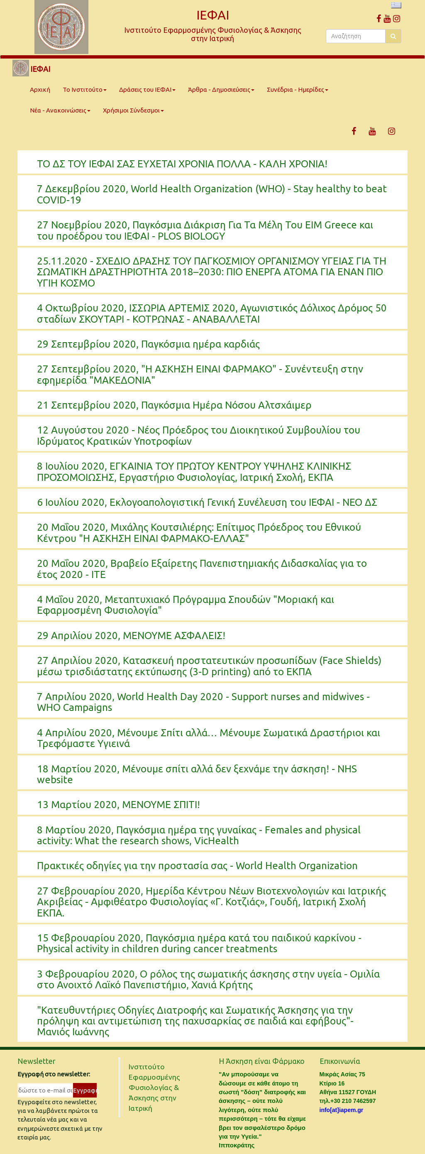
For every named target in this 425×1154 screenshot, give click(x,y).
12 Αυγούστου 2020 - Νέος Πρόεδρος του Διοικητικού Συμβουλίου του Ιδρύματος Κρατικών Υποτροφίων (198, 435)
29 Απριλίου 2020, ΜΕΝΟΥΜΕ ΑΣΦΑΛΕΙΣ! (131, 635)
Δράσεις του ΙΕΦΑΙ (147, 89)
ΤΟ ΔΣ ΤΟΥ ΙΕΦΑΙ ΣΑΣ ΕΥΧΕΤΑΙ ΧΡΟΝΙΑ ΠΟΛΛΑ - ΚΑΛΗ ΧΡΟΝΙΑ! (182, 163)
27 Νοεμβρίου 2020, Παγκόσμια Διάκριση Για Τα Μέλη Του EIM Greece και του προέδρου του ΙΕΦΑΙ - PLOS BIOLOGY (205, 230)
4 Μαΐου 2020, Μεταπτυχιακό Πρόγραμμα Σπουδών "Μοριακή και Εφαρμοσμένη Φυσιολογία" (185, 605)
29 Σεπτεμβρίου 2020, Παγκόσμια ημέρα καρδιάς (148, 344)
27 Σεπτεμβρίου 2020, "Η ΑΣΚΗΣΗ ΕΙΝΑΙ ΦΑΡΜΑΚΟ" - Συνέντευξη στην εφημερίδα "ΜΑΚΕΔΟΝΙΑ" (200, 374)
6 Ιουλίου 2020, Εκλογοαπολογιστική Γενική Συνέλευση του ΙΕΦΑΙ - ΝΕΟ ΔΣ (207, 502)
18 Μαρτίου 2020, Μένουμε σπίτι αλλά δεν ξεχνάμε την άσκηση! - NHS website (197, 774)
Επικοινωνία (340, 1061)
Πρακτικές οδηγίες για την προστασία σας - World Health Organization (197, 865)
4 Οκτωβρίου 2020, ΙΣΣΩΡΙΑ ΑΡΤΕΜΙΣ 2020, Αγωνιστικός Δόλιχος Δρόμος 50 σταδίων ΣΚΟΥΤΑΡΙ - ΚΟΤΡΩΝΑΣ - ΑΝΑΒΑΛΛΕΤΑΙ (212, 313)
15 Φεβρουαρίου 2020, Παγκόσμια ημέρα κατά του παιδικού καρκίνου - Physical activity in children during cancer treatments (199, 943)
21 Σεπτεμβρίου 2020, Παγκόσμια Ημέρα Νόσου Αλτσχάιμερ (174, 405)
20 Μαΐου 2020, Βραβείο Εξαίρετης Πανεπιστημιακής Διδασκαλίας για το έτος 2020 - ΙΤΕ (202, 569)
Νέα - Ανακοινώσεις (60, 110)
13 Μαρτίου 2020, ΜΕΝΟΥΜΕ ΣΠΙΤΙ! (118, 804)
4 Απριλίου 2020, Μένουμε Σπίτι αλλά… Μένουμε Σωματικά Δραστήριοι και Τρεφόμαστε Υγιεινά (208, 738)
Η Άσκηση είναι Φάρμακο (262, 1061)
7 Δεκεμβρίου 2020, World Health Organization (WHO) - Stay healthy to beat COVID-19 (212, 194)
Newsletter (36, 1061)
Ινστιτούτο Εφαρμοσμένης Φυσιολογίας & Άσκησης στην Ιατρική (154, 1087)
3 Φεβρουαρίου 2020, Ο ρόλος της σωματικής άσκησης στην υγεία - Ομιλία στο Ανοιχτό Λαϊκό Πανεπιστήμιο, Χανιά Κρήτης (208, 979)
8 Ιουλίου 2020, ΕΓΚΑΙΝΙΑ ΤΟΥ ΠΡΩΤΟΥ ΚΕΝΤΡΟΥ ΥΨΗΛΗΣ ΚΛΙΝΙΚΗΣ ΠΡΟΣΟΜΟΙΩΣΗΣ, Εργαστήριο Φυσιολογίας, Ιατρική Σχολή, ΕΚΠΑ (194, 472)
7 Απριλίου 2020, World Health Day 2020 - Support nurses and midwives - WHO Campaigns (203, 702)
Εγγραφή (85, 1090)
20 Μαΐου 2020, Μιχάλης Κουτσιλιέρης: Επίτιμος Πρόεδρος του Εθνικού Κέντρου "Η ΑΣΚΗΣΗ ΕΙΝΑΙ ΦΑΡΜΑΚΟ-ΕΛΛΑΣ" (199, 533)
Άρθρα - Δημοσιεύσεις (221, 89)
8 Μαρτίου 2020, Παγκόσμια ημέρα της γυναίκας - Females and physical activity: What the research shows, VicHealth (199, 835)
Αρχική (40, 89)
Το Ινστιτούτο (85, 89)
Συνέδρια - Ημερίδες (297, 89)
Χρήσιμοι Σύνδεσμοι (133, 110)
